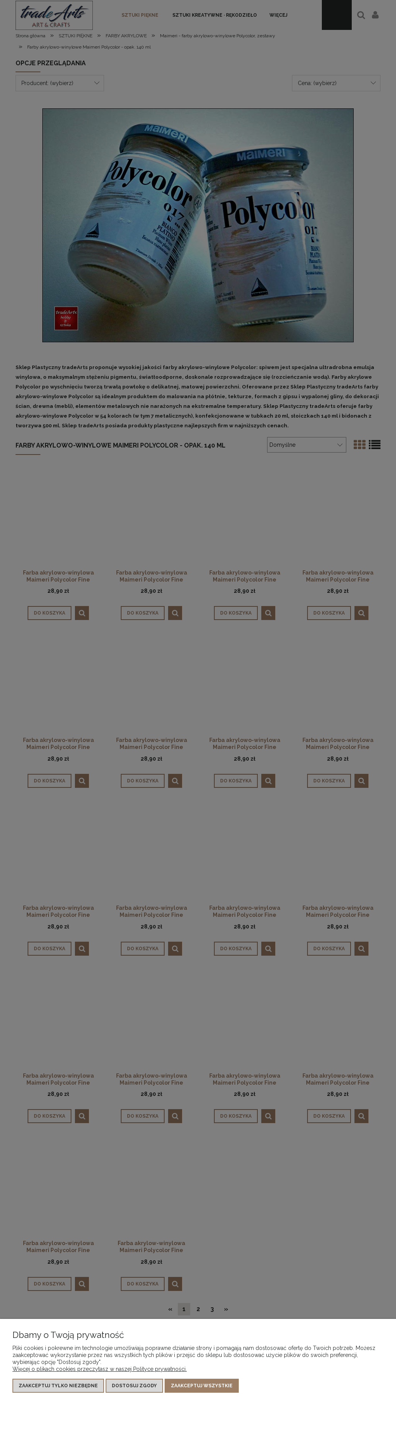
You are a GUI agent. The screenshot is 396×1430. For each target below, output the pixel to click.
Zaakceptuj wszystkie (202, 1385)
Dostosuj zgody (134, 1385)
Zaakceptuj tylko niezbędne (58, 1385)
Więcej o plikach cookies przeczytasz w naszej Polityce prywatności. (99, 1369)
